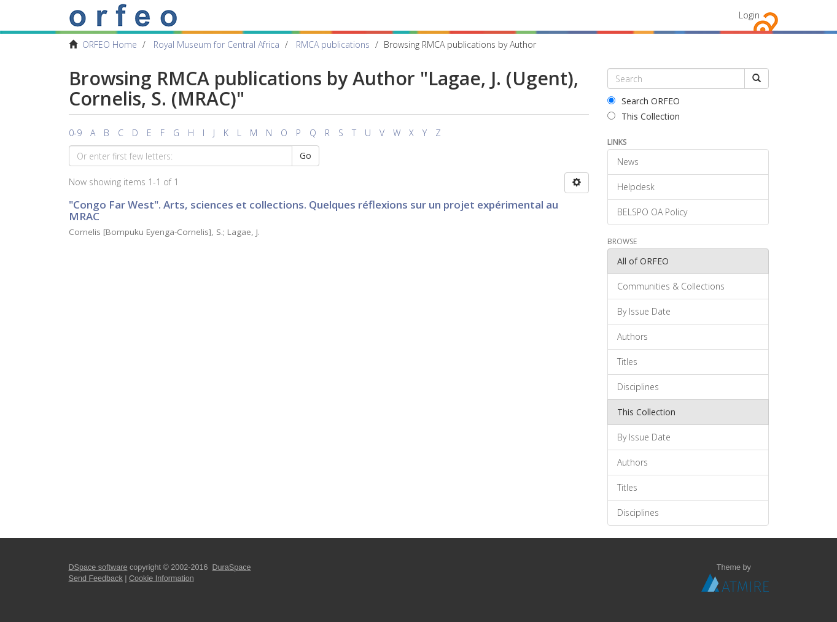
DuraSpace (231, 567)
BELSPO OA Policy (652, 212)
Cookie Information (161, 578)
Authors (632, 336)
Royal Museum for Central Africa (216, 44)
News (628, 161)
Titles (627, 361)
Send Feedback (96, 578)
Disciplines (638, 387)
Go (305, 155)
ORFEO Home (109, 44)
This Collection (643, 116)
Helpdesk (636, 187)
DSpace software (98, 567)
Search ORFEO (643, 101)
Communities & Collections (671, 286)
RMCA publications (333, 44)
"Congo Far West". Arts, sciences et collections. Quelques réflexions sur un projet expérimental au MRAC (313, 210)
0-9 (75, 133)
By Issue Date (644, 311)
